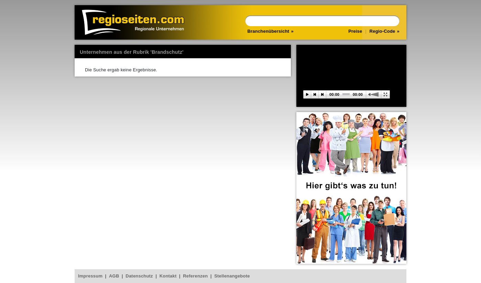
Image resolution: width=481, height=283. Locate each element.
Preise (355, 31)
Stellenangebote (232, 276)
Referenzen (195, 276)
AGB (114, 276)
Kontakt (168, 276)
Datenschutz (139, 276)
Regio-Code (382, 31)
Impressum (90, 276)
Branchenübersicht (268, 31)
